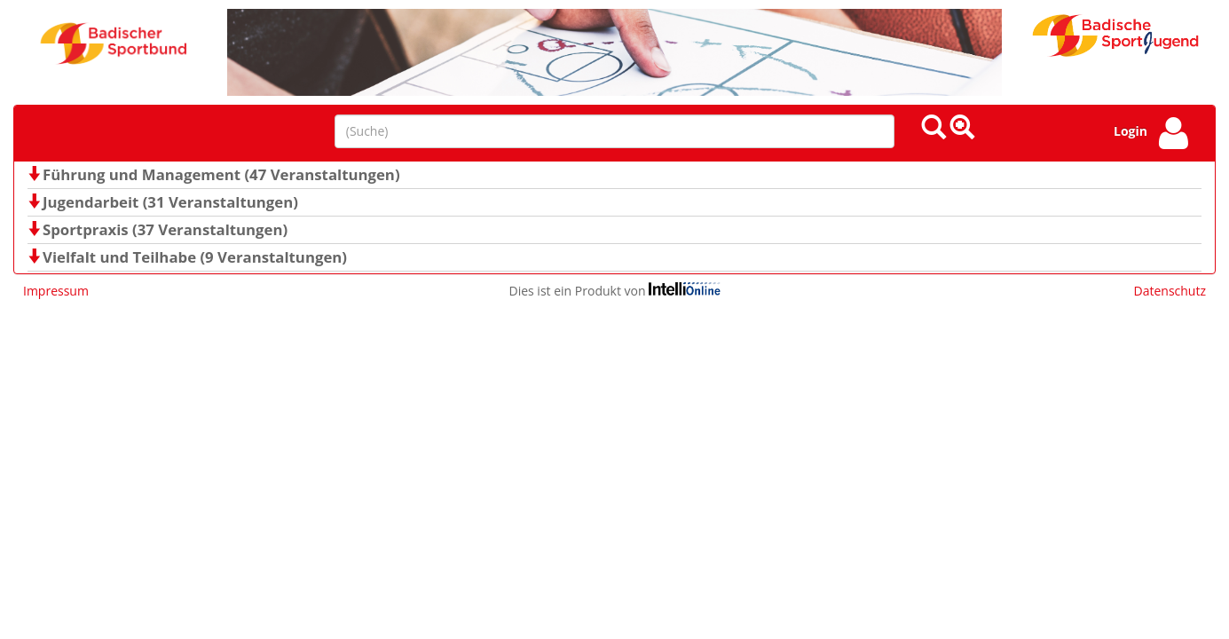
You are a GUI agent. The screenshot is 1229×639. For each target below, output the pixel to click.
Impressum (56, 290)
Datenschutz (1170, 290)
